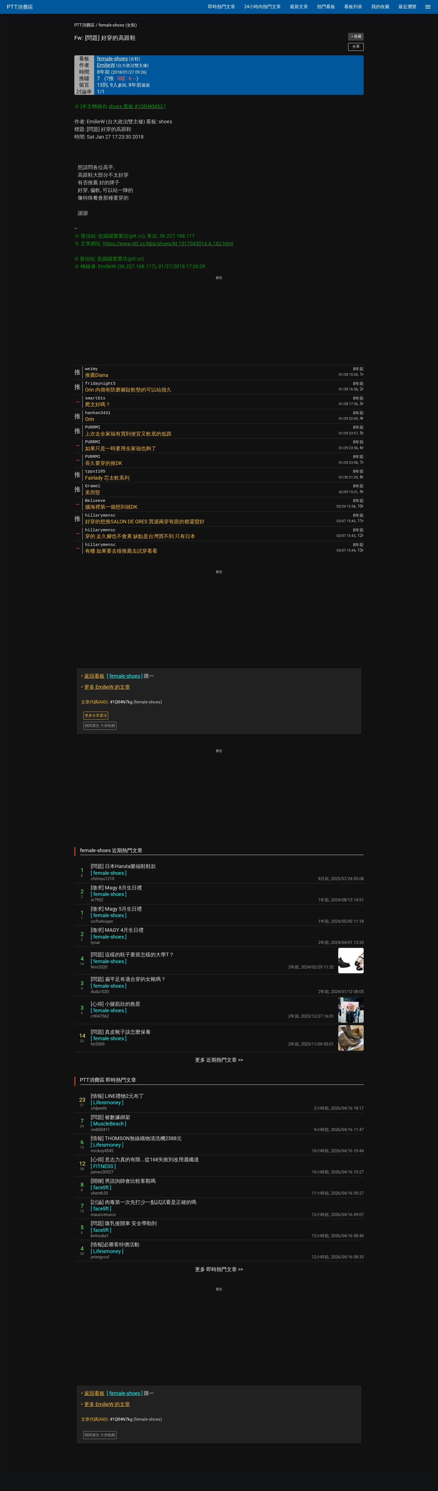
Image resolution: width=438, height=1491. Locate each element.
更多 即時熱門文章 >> (219, 1269)
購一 (117, 676)
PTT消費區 (84, 25)
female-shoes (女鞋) (118, 25)
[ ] (109, 873)
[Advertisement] (219, 320)
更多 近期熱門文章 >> (219, 1060)
